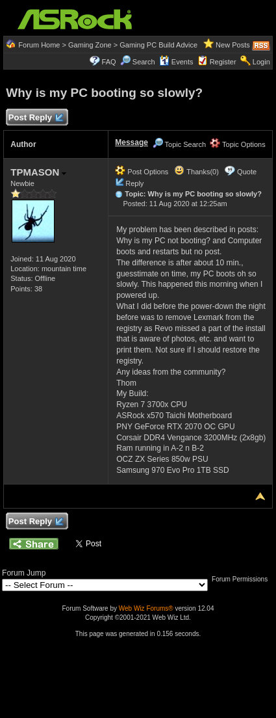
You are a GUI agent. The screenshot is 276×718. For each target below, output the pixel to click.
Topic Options (238, 144)
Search (143, 62)
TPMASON (38, 172)
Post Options (141, 172)
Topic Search (179, 144)
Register (223, 62)
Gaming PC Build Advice (158, 45)
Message (131, 142)
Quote (247, 172)
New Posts (233, 45)
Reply (134, 183)
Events (176, 62)
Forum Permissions (243, 579)
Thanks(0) (196, 172)
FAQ (109, 62)
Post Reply (35, 118)
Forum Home (39, 45)
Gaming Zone (90, 45)
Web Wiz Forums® (146, 608)
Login (261, 62)
